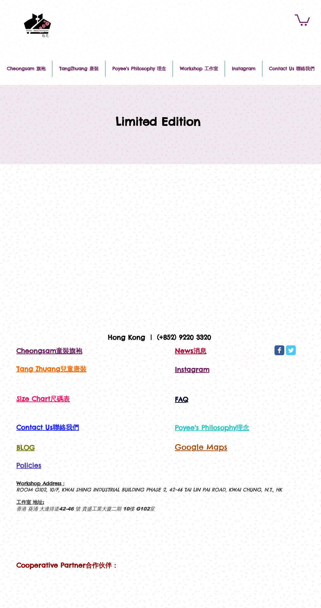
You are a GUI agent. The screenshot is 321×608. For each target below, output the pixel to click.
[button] (302, 19)
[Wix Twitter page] (291, 350)
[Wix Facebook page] (279, 350)
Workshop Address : (40, 483)
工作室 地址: (30, 502)
